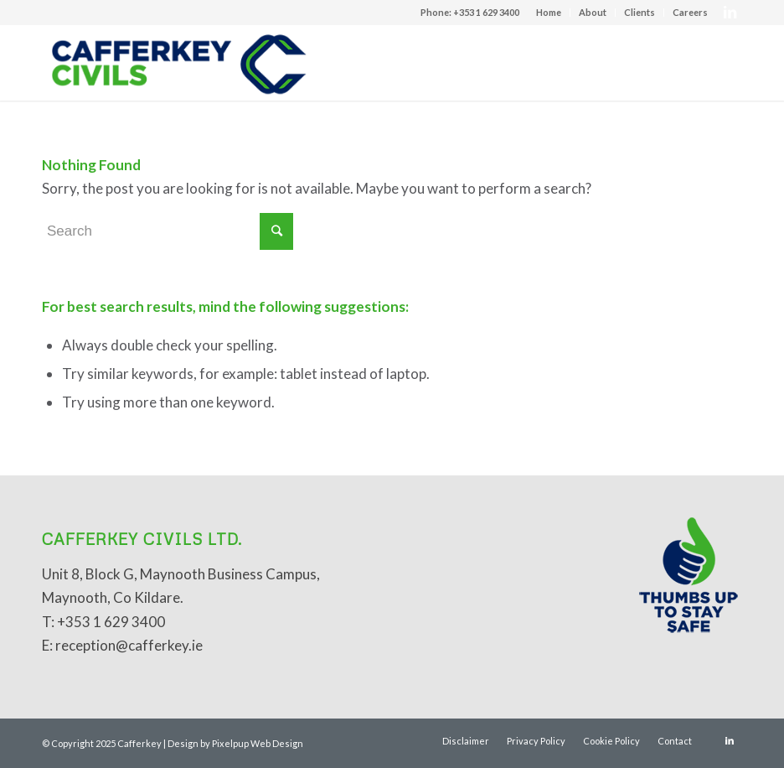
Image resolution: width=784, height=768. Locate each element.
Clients (639, 12)
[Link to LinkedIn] (729, 12)
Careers (690, 12)
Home (548, 12)
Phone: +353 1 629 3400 (469, 12)
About (592, 12)
